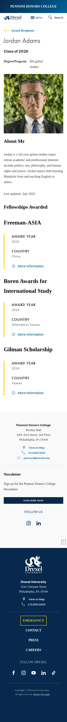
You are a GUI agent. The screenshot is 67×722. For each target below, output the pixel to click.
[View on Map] (33, 448)
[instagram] (28, 523)
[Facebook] (13, 673)
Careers (33, 650)
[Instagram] (23, 673)
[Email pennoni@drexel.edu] (33, 458)
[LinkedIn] (43, 673)
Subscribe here (33, 500)
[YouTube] (33, 673)
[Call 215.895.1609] (33, 453)
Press (33, 640)
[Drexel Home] (13, 18)
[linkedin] (38, 523)
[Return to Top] (63, 542)
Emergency (33, 620)
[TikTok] (53, 673)
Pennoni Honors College (33, 6)
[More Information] (28, 266)
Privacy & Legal (41, 694)
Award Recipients (19, 30)
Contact (33, 630)
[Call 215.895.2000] (33, 604)
